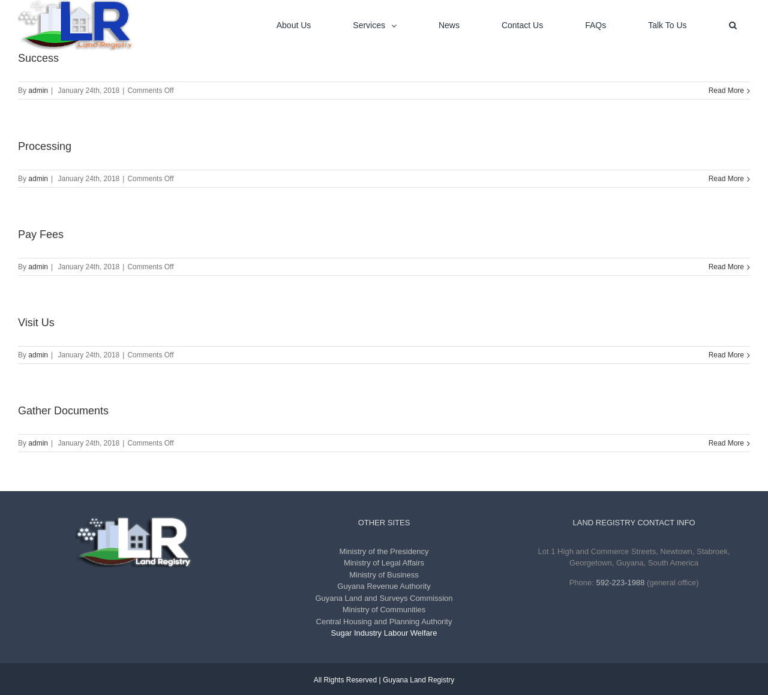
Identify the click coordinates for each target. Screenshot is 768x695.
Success (38, 58)
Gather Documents (63, 411)
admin (38, 90)
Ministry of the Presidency (384, 551)
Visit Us (36, 323)
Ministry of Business (384, 574)
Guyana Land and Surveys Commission (383, 598)
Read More (726, 90)
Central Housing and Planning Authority (384, 621)
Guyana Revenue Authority (383, 586)
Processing (44, 146)
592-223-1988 (620, 582)
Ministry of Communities (384, 609)
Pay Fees (41, 234)
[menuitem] (301, 25)
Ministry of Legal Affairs (384, 562)
